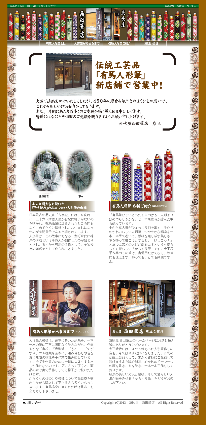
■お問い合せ (32, 402)
